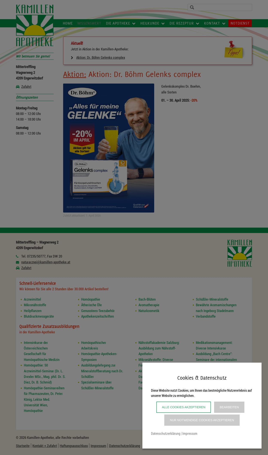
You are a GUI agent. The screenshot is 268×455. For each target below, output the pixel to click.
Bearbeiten (229, 407)
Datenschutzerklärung (165, 433)
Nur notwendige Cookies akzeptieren (202, 420)
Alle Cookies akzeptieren (183, 407)
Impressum (189, 433)
